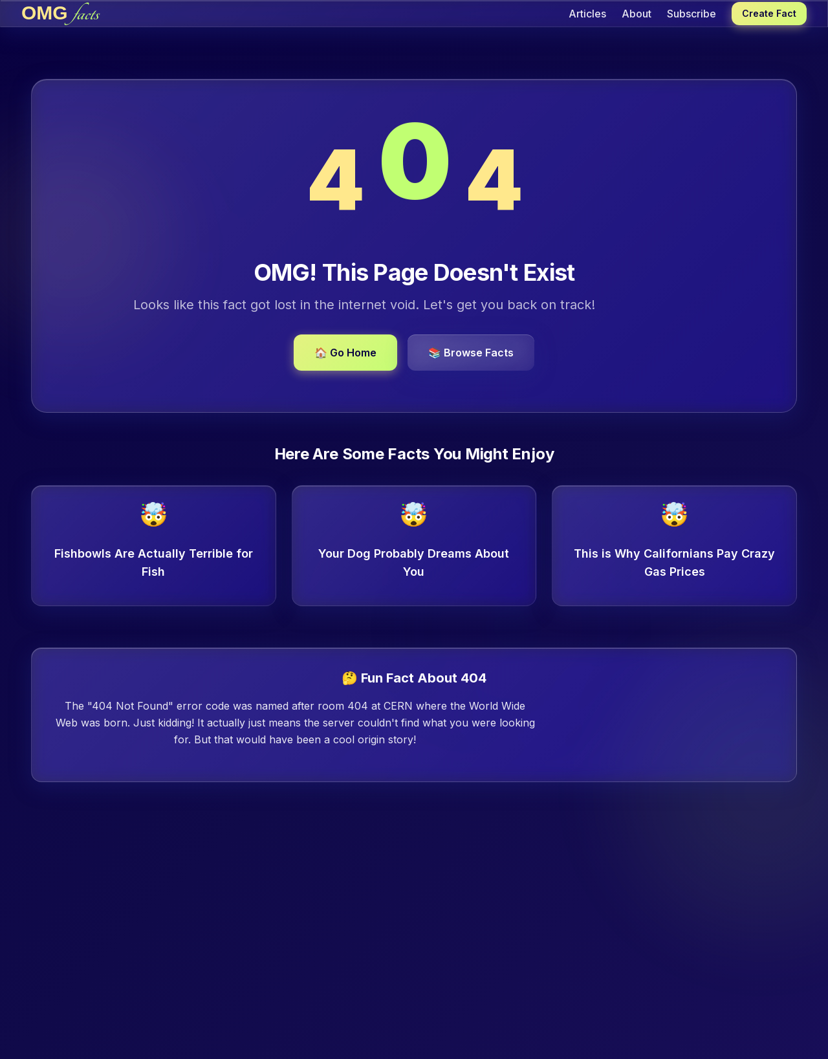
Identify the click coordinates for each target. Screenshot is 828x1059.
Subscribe (691, 13)
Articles (587, 13)
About (636, 13)
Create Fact (769, 13)
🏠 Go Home (345, 352)
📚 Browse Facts (471, 352)
